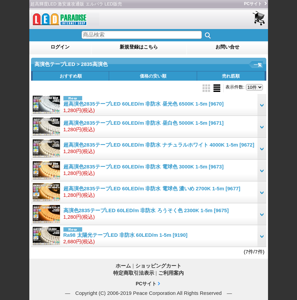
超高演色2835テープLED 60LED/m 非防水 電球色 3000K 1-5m (143, 166)
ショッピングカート (259, 18)
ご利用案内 (171, 273)
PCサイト (253, 3)
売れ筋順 (231, 76)
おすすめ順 (71, 76)
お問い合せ (227, 47)
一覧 (258, 65)
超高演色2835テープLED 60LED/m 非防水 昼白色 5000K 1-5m (143, 123)
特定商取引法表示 (133, 273)
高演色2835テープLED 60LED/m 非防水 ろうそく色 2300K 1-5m (146, 210)
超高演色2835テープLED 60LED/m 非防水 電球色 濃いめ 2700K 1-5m (151, 188)
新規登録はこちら (139, 47)
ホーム (123, 266)
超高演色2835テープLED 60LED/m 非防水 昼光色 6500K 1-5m (143, 104)
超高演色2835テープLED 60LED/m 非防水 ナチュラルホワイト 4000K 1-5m (158, 145)
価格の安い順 (153, 76)
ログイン (60, 47)
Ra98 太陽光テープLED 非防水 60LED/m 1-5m (125, 235)
